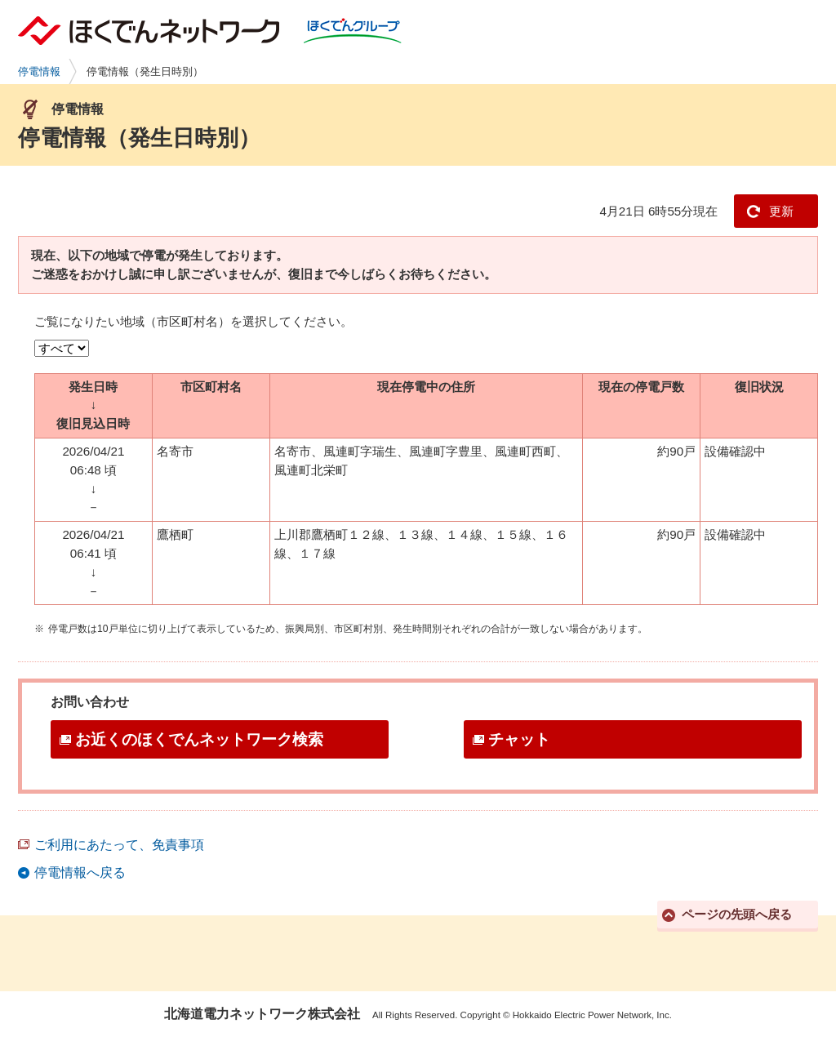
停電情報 (39, 71)
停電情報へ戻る (80, 872)
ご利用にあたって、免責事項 (119, 845)
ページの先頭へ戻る (737, 914)
